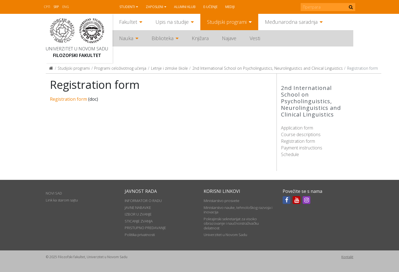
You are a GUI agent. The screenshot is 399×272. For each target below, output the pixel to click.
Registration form (298, 141)
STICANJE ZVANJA (139, 221)
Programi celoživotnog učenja (120, 68)
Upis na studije (172, 22)
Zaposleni (154, 6)
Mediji (230, 6)
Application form (297, 128)
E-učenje (210, 6)
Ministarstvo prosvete (221, 200)
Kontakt (347, 257)
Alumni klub (185, 6)
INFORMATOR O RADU (143, 200)
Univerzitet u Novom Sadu (77, 49)
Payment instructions (301, 148)
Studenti (127, 6)
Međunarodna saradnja (291, 22)
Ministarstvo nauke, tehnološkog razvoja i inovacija (238, 209)
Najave (229, 38)
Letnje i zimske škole (169, 68)
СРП (47, 6)
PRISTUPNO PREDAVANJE (145, 227)
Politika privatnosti (140, 234)
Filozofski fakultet (77, 55)
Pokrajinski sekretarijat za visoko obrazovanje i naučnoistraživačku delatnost (231, 223)
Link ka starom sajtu (62, 200)
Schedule (290, 154)
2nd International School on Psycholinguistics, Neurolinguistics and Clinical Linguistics (267, 68)
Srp (56, 6)
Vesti (255, 38)
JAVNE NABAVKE (138, 207)
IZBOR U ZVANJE (138, 214)
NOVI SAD (54, 193)
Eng (65, 6)
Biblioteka (162, 38)
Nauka (126, 38)
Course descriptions (301, 134)
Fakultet (128, 22)
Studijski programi (227, 22)
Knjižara (200, 38)
